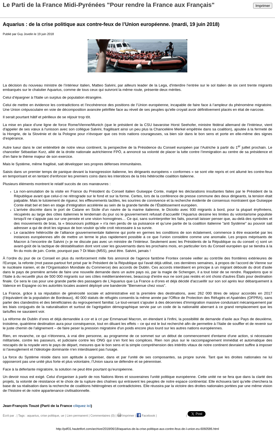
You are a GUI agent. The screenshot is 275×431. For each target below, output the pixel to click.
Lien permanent (77, 415)
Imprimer (262, 6)
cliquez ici (82, 406)
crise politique (50, 415)
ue (62, 415)
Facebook (146, 415)
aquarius (33, 415)
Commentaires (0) (102, 415)
